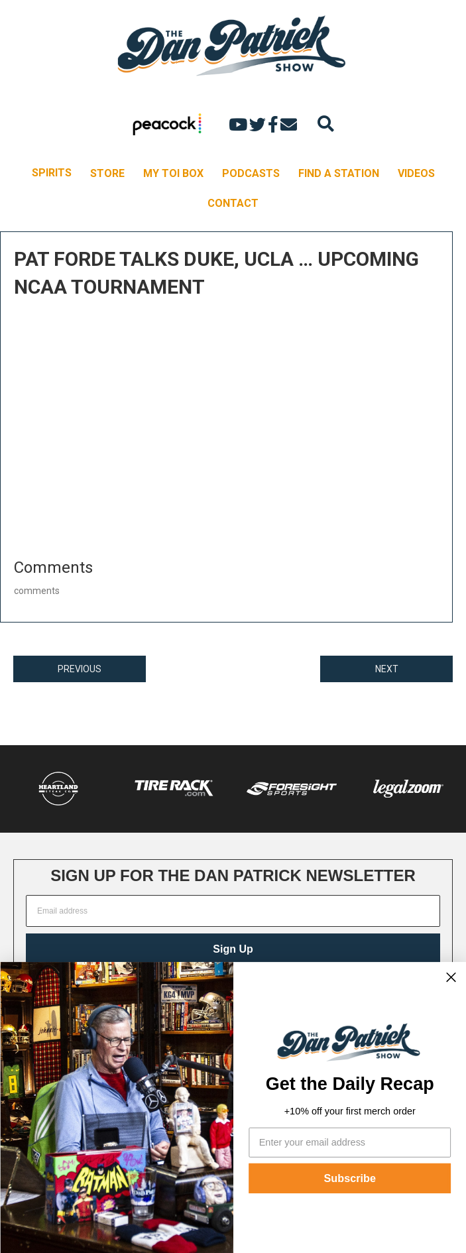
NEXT (386, 669)
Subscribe (349, 1178)
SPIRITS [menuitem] (52, 172)
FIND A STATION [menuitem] (338, 173)
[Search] (325, 123)
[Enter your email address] (350, 1142)
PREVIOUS (79, 669)
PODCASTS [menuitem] (251, 173)
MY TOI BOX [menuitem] (173, 173)
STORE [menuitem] (107, 173)
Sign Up (233, 949)
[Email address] (233, 911)
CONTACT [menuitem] (233, 203)
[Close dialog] (450, 977)
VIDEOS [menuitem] (416, 173)
